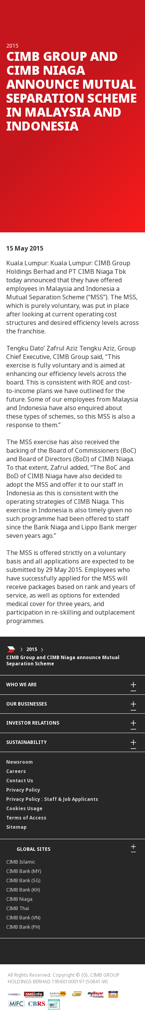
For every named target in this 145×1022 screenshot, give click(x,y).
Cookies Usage (24, 808)
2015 (31, 649)
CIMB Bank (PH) (23, 927)
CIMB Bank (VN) (23, 917)
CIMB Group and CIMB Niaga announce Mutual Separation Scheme (62, 660)
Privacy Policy (23, 790)
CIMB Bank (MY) (23, 871)
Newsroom (19, 762)
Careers (16, 771)
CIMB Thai (17, 908)
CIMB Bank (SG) (23, 880)
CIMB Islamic (20, 862)
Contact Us (19, 780)
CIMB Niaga (19, 899)
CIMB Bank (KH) (23, 889)
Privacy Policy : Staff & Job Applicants (52, 799)
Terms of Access (26, 817)
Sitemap (16, 827)
